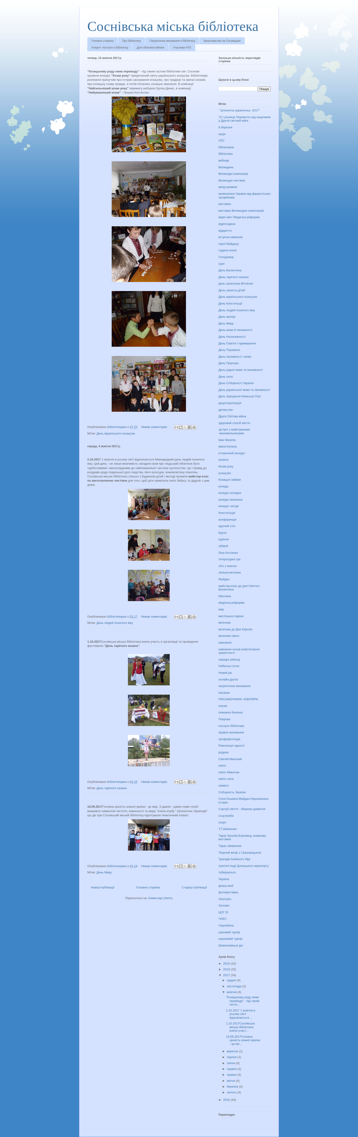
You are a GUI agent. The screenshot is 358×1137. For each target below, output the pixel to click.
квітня (231, 1080)
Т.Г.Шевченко (227, 829)
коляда (223, 486)
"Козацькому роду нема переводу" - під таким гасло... (242, 1000)
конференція (227, 519)
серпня (232, 1057)
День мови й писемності (235, 330)
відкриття (225, 230)
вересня (233, 1051)
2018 (227, 969)
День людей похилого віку (115, 623)
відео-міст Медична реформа (239, 217)
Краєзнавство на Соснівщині (222, 40)
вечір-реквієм (227, 187)
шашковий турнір (230, 938)
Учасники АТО (182, 47)
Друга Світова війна (232, 416)
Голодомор (226, 257)
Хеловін (223, 905)
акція (221, 134)
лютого (232, 1092)
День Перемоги (229, 350)
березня (233, 1086)
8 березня (225, 127)
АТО (221, 140)
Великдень (226, 167)
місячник (224, 622)
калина (223, 459)
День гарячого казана (112, 788)
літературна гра (229, 559)
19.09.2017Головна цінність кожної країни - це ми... (243, 1040)
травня (232, 1074)
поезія (222, 706)
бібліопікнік (226, 147)
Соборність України (232, 792)
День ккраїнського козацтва (116, 433)
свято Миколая (228, 772)
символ (223, 785)
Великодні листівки (231, 180)
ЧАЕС (222, 918)
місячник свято (228, 636)
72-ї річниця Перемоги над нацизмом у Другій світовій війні (244, 119)
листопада (234, 986)
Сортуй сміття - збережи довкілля (242, 809)
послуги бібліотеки (231, 726)
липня (231, 1063)
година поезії (227, 250)
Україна (223, 879)
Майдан (223, 579)
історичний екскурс (231, 453)
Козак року (225, 466)
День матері (226, 316)
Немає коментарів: (154, 427)
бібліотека (225, 153)
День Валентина (229, 270)
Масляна (224, 596)
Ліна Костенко (228, 552)
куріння (223, 539)
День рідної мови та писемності (240, 370)
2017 (227, 975)
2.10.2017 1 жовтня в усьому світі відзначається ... (240, 1014)
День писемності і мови (234, 356)
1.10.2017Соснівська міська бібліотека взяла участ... (240, 1027)
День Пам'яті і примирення (237, 343)
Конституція (226, 513)
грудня (232, 980)
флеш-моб (225, 886)
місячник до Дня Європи (235, 629)
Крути (222, 532)
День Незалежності (231, 336)
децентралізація (229, 403)
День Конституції (230, 303)
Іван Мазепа (227, 440)
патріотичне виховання (234, 686)
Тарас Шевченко (229, 846)
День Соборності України (236, 383)
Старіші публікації (194, 887)
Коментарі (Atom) (160, 898)
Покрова (224, 719)
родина (223, 752)
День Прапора (228, 363)
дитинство (225, 409)
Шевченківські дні (230, 945)
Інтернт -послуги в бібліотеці (109, 47)
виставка (224, 204)
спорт (222, 822)
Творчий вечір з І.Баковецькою (239, 852)
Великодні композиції (233, 173)
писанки (224, 692)
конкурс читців (228, 506)
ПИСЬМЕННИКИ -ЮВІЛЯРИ (238, 699)
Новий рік (225, 672)
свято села (226, 779)
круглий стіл (226, 526)
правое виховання (231, 732)
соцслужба (226, 815)
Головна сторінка (102, 40)
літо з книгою (227, 566)
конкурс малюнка (230, 499)
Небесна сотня (228, 666)
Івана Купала (227, 446)
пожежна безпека (230, 712)
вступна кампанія (230, 237)
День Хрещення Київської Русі (239, 396)
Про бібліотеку (131, 40)
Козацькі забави (229, 479)
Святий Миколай (230, 759)
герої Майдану (228, 244)
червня (232, 1069)
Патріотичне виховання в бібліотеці (172, 40)
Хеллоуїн (224, 899)
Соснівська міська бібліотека (172, 26)
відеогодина (226, 224)
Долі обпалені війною (150, 47)
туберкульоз (227, 872)
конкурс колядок (229, 493)
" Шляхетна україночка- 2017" (239, 110)
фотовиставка (228, 892)
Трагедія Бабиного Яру (234, 859)
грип (221, 264)
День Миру (104, 872)
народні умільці (229, 659)
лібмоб (223, 546)
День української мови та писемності (244, 390)
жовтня (232, 992)
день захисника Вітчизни (235, 283)
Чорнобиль (226, 925)
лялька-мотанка (229, 572)
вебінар (223, 160)
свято (222, 765)
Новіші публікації (102, 887)
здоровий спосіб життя (234, 423)
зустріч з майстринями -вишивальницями (234, 431)
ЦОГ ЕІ (223, 912)
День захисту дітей (231, 290)
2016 (227, 1099)
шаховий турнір (229, 932)
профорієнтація (229, 739)
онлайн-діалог (228, 679)
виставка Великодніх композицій (241, 210)
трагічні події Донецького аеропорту (243, 866)
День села (225, 376)
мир (221, 609)
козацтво (224, 473)
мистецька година (230, 616)
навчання (224, 642)
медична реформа (231, 602)
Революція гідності (231, 745)
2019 (227, 963)
